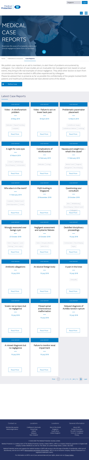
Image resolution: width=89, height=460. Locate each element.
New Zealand (34, 435)
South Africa (55, 431)
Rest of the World (55, 427)
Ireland (34, 431)
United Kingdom (55, 433)
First (53, 379)
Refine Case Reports (12, 84)
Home (3, 58)
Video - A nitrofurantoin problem (15, 111)
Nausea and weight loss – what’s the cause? (74, 150)
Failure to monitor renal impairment (44, 346)
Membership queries (12, 427)
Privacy (77, 435)
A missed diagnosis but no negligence (15, 346)
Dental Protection (76, 429)
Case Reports (30, 58)
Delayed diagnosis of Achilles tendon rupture (74, 307)
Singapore (70, 2)
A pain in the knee (73, 267)
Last (85, 379)
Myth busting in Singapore (44, 189)
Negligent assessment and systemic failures (44, 228)
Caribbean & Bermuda (34, 427)
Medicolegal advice (12, 429)
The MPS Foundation (76, 431)
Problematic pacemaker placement (73, 111)
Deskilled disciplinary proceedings (73, 228)
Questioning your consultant (74, 189)
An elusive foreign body (44, 267)
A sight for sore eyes (15, 149)
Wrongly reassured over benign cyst (15, 228)
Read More (15, 134)
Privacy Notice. (69, 455)
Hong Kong (33, 429)
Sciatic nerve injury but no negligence (15, 307)
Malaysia (33, 433)
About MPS (76, 427)
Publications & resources (15, 58)
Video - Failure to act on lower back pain (44, 111)
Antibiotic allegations (15, 267)
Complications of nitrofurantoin (44, 150)
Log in (85, 2)
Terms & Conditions (77, 433)
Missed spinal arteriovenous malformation (44, 309)
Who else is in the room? (15, 188)
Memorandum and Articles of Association (37, 450)
